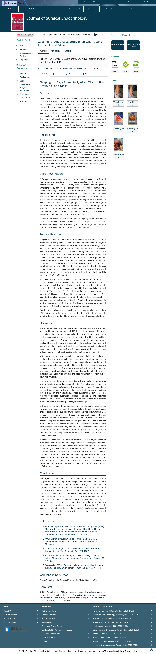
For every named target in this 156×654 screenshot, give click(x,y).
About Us (8, 611)
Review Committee (124, 2)
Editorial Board (74, 9)
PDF (115, 71)
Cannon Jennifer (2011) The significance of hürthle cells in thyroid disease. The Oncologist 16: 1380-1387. (72, 549)
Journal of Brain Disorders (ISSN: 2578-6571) (111, 637)
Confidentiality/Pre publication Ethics (57, 630)
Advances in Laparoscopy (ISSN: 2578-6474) (110, 622)
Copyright (24, 59)
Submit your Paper (52, 9)
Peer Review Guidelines (51, 618)
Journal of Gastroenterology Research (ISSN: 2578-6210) (115, 614)
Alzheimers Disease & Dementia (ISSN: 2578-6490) (113, 611)
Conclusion (25, 97)
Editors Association (98, 2)
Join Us (146, 2)
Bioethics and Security (51, 634)
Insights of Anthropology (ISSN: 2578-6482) (110, 626)
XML (136, 71)
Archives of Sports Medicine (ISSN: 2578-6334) (112, 618)
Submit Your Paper (11, 618)
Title (22, 45)
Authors (23, 49)
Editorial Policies (136, 9)
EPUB (125, 71)
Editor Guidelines (49, 614)
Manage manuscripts (12, 622)
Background (25, 77)
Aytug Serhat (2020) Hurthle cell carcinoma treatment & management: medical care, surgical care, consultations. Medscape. (71, 541)
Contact (45, 641)
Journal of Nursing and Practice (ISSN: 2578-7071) (113, 641)
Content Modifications (51, 637)
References (25, 101)
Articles (91, 9)
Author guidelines (49, 611)
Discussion (25, 94)
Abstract (24, 73)
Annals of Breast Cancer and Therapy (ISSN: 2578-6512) (115, 645)
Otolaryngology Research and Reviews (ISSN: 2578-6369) (116, 630)
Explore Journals (10, 614)
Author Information (112, 9)
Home (10, 9)
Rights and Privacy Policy (52, 626)
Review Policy (83, 2)
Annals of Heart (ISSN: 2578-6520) (107, 634)
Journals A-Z (29, 9)
